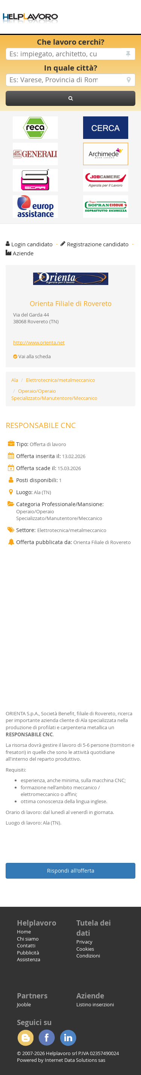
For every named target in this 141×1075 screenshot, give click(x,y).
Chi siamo (28, 938)
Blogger (25, 1038)
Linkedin (68, 1038)
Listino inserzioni (95, 1004)
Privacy (84, 941)
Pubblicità (28, 952)
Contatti (26, 945)
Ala (14, 380)
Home (24, 931)
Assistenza (28, 959)
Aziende (23, 253)
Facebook (46, 1038)
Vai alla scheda (32, 356)
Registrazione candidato (98, 244)
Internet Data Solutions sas (75, 1060)
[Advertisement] (70, 620)
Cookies (85, 948)
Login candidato (32, 244)
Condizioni (88, 955)
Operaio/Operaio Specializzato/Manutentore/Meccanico (54, 394)
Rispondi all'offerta (70, 870)
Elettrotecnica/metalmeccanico (60, 380)
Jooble (24, 1004)
